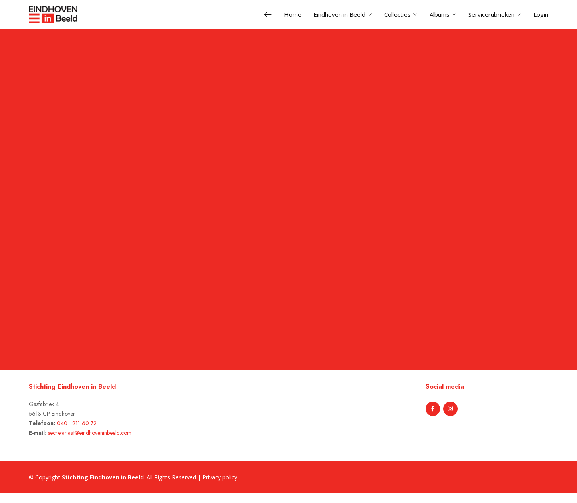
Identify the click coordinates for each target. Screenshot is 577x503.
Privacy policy (219, 477)
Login (540, 14)
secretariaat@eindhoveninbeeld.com (89, 433)
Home (292, 14)
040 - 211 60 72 (77, 423)
